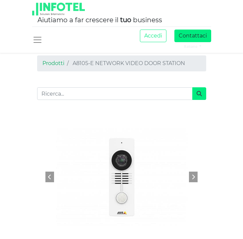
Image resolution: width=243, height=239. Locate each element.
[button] (50, 176)
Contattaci (193, 36)
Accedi (153, 36)
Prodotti (53, 63)
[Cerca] (199, 93)
